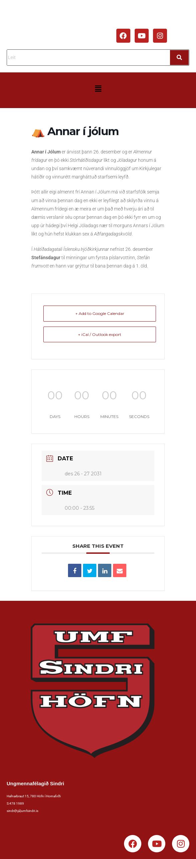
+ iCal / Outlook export (99, 334)
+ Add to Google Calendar (99, 313)
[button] (98, 88)
